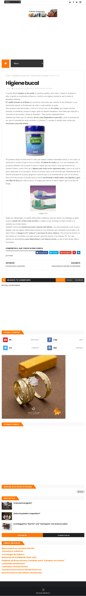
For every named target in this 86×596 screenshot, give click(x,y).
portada (45, 76)
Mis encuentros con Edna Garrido (18, 548)
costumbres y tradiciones (20, 76)
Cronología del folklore (13, 554)
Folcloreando (36, 76)
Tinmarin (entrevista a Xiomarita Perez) (21, 569)
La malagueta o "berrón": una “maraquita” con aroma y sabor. (40, 524)
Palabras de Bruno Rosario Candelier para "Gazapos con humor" (33, 560)
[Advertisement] (43, 39)
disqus (69, 280)
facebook (79, 280)
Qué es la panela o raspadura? (26, 513)
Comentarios (64, 535)
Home (8, 76)
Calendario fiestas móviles (15, 566)
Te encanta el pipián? (22, 503)
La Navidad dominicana (13, 563)
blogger (60, 280)
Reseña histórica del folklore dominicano (22, 572)
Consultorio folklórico (12, 551)
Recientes (22, 535)
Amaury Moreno (42, 593)
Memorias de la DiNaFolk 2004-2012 (19, 557)
